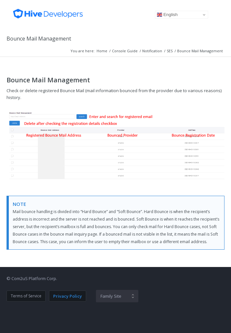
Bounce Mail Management (39, 38)
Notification (152, 50)
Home (102, 50)
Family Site (110, 296)
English (167, 14)
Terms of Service (26, 296)
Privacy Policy (67, 296)
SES (170, 50)
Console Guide (125, 50)
